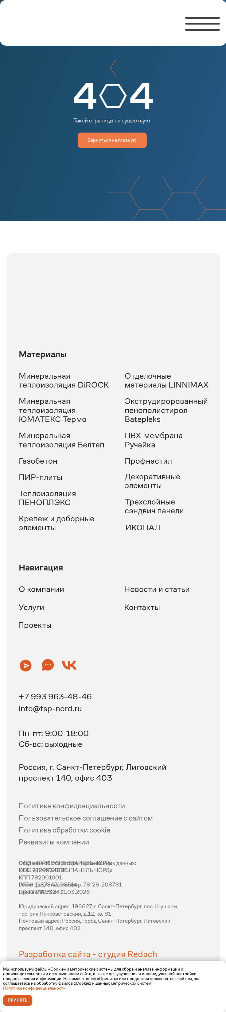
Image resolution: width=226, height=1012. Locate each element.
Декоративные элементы (152, 481)
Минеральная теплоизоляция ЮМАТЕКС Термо (53, 410)
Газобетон (38, 460)
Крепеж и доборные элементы (56, 523)
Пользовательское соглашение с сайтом (86, 818)
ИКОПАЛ (142, 527)
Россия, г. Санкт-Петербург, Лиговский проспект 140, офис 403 (92, 772)
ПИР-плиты (40, 477)
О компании (41, 589)
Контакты (142, 607)
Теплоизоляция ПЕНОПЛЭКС (47, 498)
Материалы (43, 354)
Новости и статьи (157, 589)
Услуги (31, 607)
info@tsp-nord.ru (50, 708)
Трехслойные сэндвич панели (154, 506)
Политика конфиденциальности (34, 988)
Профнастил (148, 460)
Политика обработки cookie (64, 830)
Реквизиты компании (54, 842)
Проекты (35, 625)
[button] (26, 665)
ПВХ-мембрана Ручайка (154, 440)
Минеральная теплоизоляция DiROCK (64, 380)
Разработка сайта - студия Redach (88, 954)
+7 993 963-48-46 (55, 696)
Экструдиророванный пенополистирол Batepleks (166, 410)
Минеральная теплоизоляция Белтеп (61, 440)
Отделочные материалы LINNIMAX (166, 380)
